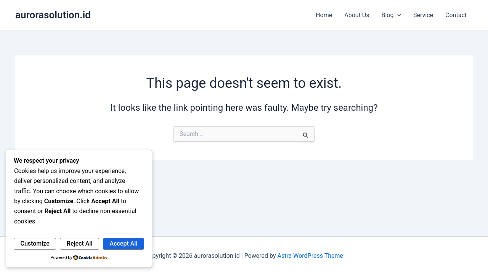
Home (324, 15)
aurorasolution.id (53, 15)
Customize (35, 243)
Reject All (80, 243)
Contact (456, 15)
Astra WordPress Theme (310, 255)
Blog (391, 15)
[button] (397, 15)
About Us (356, 15)
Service (423, 15)
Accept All (124, 243)
